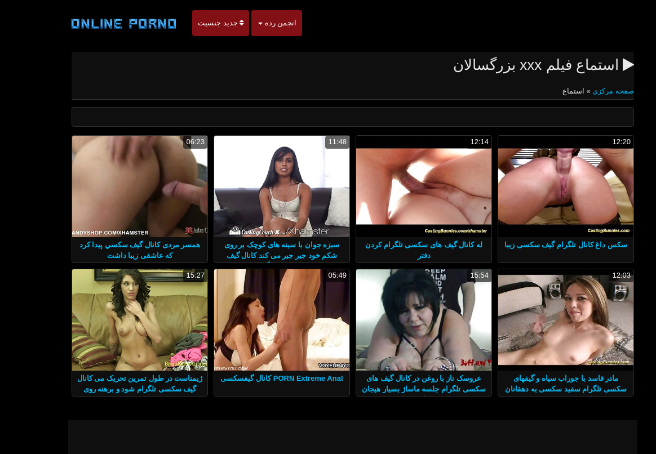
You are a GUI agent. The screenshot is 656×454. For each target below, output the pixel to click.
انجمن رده (252, 23)
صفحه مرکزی (587, 91)
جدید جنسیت (196, 23)
